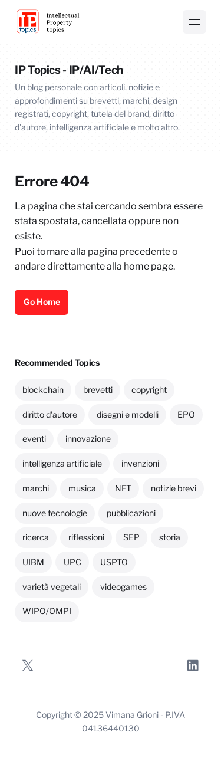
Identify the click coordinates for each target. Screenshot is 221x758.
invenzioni (140, 463)
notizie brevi (173, 488)
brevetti (98, 390)
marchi (35, 488)
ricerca (35, 537)
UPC (72, 562)
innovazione (88, 439)
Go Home (42, 302)
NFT (123, 488)
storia (169, 537)
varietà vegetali (51, 587)
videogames (123, 587)
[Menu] (194, 22)
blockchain (43, 390)
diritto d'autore (49, 414)
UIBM (33, 562)
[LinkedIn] (193, 665)
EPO (186, 414)
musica (82, 488)
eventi (34, 439)
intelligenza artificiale (62, 463)
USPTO (114, 562)
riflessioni (86, 537)
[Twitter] (28, 665)
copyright (149, 390)
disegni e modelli (128, 414)
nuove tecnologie (54, 513)
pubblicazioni (131, 513)
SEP (131, 537)
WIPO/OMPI (46, 611)
